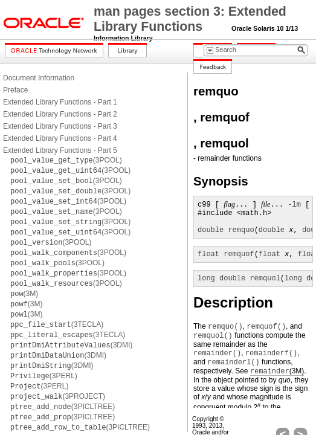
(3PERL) (43, 376)
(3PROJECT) (57, 396)
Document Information (38, 78)
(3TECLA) (56, 324)
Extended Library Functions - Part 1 (60, 102)
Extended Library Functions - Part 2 (60, 114)
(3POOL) (66, 160)
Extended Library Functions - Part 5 (60, 150)
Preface (15, 90)
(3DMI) (71, 345)
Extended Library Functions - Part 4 (60, 138)
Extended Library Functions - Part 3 (60, 126)
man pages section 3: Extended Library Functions (190, 19)
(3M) (24, 293)
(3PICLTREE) (62, 406)
